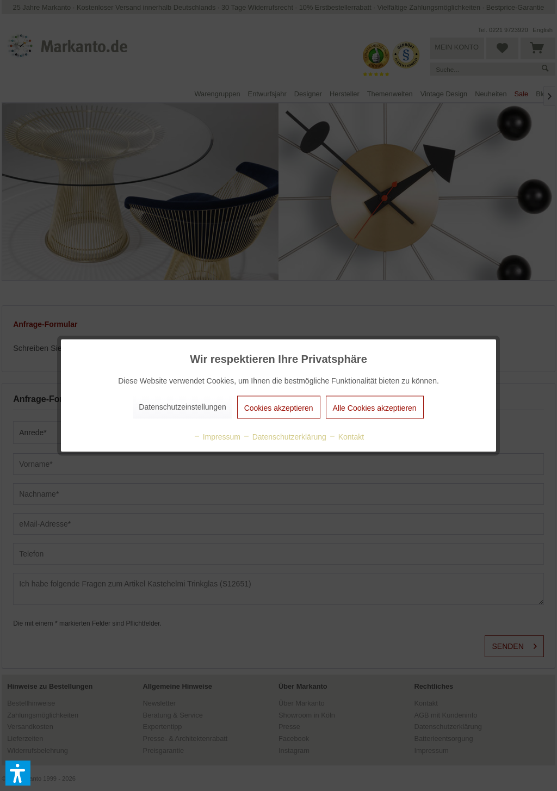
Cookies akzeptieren (278, 408)
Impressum (216, 436)
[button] (17, 773)
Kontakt (346, 436)
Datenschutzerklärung (284, 436)
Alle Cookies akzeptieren (375, 408)
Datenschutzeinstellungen (182, 407)
